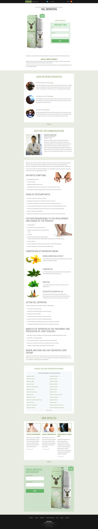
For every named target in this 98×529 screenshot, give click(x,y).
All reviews (49, 124)
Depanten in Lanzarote (54, 397)
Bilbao (51, 96)
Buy (60, 41)
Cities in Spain (49, 410)
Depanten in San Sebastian (32, 405)
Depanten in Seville (53, 378)
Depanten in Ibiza (30, 394)
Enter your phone (29, 481)
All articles (49, 461)
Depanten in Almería (30, 389)
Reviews (36, 517)
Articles (61, 517)
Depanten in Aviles (53, 389)
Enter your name (29, 475)
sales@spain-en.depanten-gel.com (49, 522)
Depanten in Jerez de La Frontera (56, 394)
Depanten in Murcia (30, 402)
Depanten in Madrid (30, 376)
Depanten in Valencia (54, 384)
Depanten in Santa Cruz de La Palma (56, 405)
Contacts (67, 517)
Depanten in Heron (53, 392)
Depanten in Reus (53, 402)
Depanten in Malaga (30, 381)
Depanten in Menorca (54, 399)
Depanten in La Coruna (31, 397)
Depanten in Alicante (54, 386)
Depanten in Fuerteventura (32, 392)
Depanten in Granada (31, 378)
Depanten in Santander (31, 407)
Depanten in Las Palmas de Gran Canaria (34, 399)
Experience (42, 517)
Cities (57, 517)
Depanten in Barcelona (54, 376)
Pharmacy (31, 517)
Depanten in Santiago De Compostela (57, 407)
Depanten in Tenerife (54, 381)
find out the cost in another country (36, 357)
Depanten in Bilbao (30, 384)
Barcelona (51, 82)
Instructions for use (50, 517)
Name (52, 27)
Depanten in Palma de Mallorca (32, 386)
